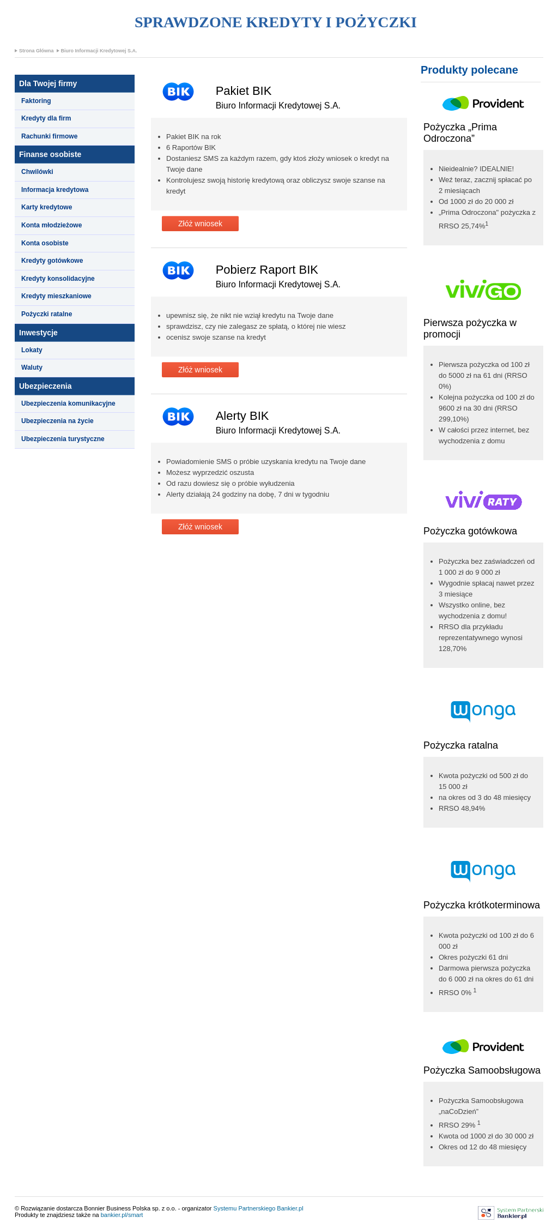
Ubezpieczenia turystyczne (63, 439)
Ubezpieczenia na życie (57, 421)
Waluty (32, 367)
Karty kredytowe (46, 207)
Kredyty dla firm (46, 118)
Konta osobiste (45, 243)
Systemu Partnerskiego (245, 1208)
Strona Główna (36, 50)
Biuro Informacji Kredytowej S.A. (99, 50)
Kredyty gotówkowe (52, 260)
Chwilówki (37, 172)
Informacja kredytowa (54, 190)
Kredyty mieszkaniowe (56, 296)
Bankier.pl (290, 1208)
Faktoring (36, 101)
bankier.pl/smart (122, 1215)
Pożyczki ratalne (46, 314)
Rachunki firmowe (49, 136)
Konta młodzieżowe (51, 225)
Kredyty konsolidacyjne (58, 278)
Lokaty (32, 350)
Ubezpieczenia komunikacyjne (68, 403)
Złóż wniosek (200, 223)
